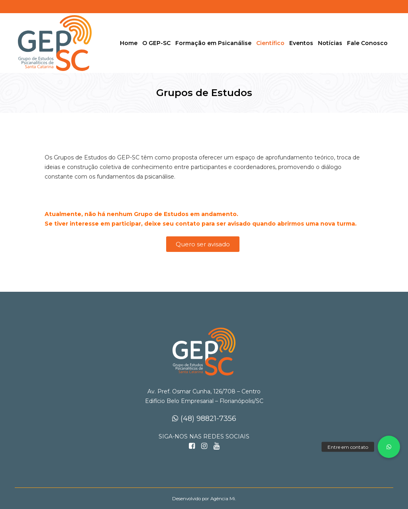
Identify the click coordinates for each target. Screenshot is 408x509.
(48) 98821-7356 (204, 418)
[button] (389, 447)
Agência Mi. (223, 498)
